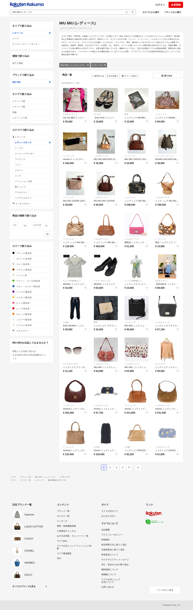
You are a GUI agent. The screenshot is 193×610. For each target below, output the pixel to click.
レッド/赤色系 (31, 308)
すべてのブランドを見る (24, 586)
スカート (33, 170)
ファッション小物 (33, 181)
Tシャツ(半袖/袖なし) (71, 281)
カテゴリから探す (150, 12)
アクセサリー (33, 192)
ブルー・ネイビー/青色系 (31, 286)
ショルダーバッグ (101, 156)
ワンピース (33, 159)
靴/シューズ (33, 187)
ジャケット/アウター (33, 153)
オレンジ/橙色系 (31, 314)
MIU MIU (31, 82)
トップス (33, 148)
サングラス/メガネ (70, 364)
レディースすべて (33, 142)
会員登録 (176, 4)
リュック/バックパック (164, 156)
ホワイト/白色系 (31, 258)
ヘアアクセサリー (33, 198)
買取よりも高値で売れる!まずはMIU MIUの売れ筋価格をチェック (31, 355)
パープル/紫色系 (31, 292)
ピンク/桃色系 (31, 303)
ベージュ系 (31, 275)
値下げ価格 (31, 63)
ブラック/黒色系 (31, 253)
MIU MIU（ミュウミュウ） (74, 65)
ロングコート (160, 364)
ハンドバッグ (160, 114)
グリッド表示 (130, 76)
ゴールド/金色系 (31, 325)
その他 (65, 322)
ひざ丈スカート (161, 281)
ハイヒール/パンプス (102, 281)
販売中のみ (97, 76)
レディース (99, 65)
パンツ (33, 164)
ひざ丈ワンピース (70, 114)
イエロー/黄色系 (31, 297)
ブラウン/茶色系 (31, 269)
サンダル (97, 114)
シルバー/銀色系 (31, 319)
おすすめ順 (112, 76)
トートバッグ (160, 239)
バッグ (33, 176)
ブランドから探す (172, 12)
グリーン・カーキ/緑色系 (31, 281)
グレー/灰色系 (31, 264)
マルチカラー (31, 330)
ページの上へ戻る (165, 590)
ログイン (160, 4)
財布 (126, 114)
